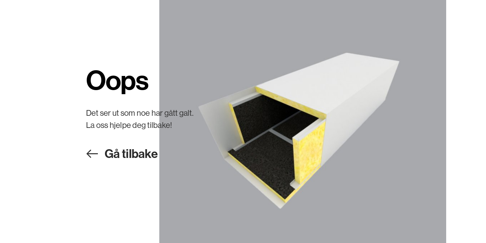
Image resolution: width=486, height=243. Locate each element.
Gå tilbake (131, 153)
